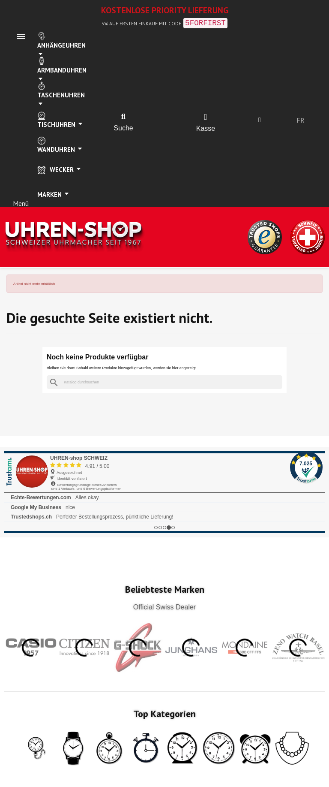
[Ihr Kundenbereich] (259, 120)
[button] (123, 117)
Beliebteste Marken (164, 589)
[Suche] (164, 382)
